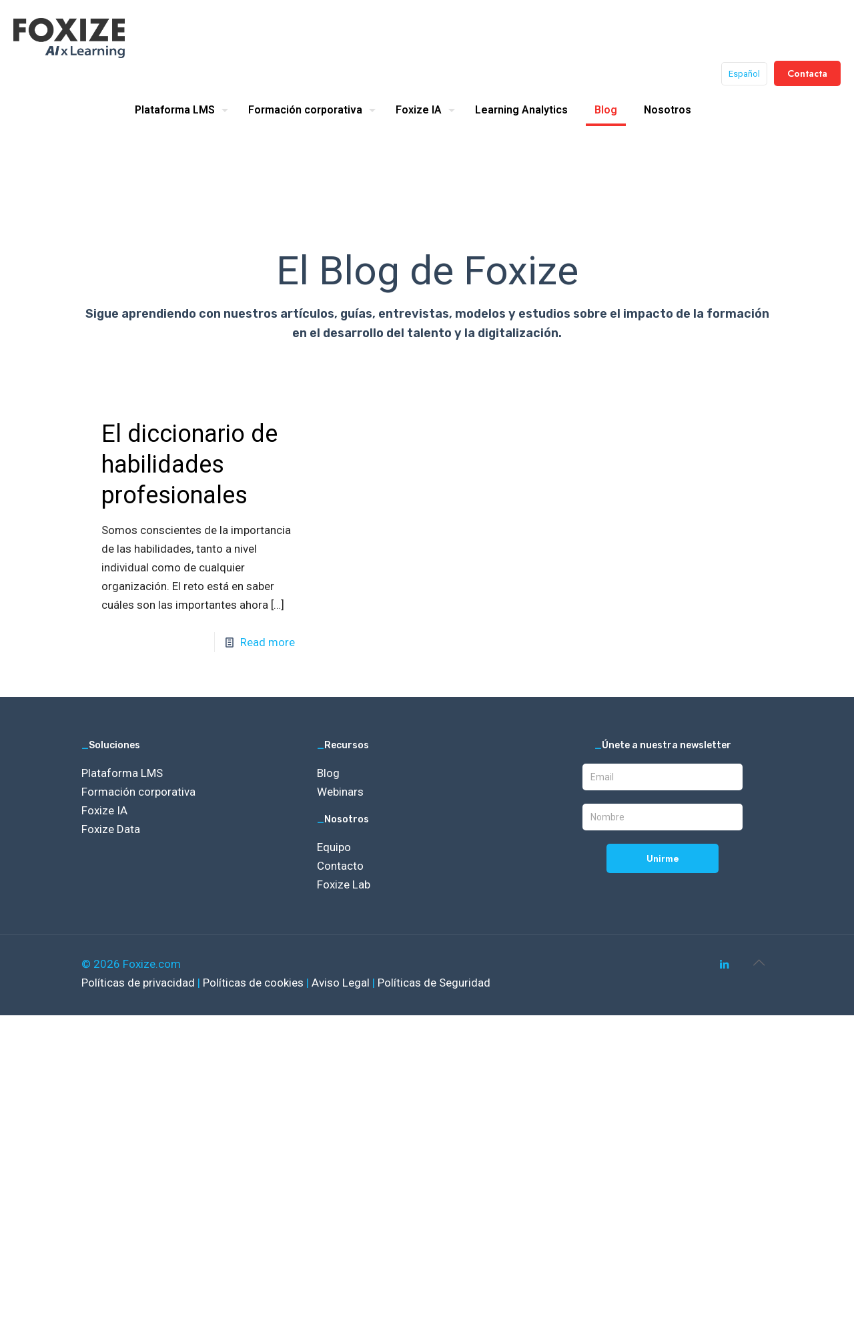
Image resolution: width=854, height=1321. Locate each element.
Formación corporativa (138, 791)
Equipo (334, 847)
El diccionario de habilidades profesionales (189, 464)
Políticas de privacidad (139, 982)
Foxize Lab (343, 884)
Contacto (340, 865)
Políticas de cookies (254, 982)
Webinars (340, 791)
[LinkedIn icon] (724, 965)
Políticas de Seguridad (434, 982)
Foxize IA (104, 810)
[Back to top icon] (759, 963)
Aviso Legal (342, 982)
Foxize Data (110, 829)
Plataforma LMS (122, 773)
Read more (267, 642)
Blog (328, 773)
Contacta (807, 73)
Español (744, 74)
